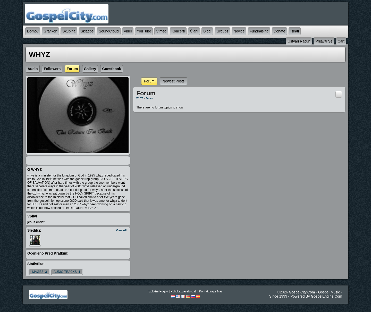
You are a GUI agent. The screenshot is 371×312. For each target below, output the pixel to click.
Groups (222, 31)
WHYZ (139, 98)
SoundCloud (109, 31)
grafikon (50, 31)
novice (238, 31)
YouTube (144, 31)
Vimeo (161, 31)
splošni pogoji (158, 291)
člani (194, 31)
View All (121, 230)
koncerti (178, 31)
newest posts (174, 81)
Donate (279, 31)
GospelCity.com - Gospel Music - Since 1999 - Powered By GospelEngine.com (305, 294)
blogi (207, 31)
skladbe (87, 31)
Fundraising (259, 31)
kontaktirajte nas (210, 291)
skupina (68, 31)
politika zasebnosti (184, 291)
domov (32, 31)
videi (128, 31)
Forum (149, 81)
